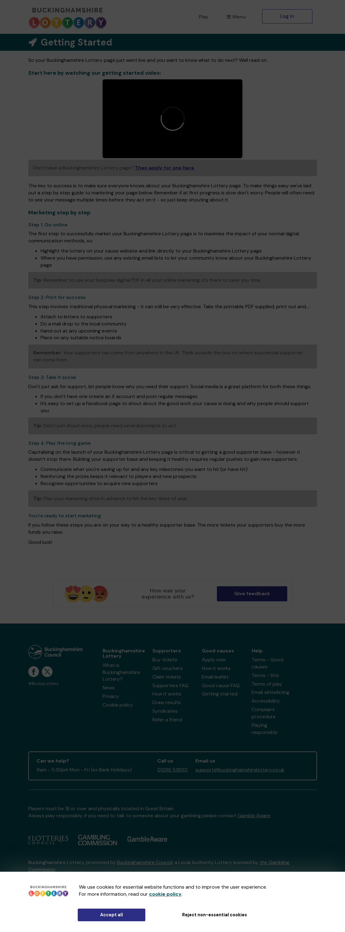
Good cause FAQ (221, 685)
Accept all (111, 915)
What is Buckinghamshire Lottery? (121, 672)
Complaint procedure (264, 713)
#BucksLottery (43, 683)
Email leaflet (215, 677)
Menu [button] (236, 17)
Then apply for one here (164, 168)
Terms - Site (265, 675)
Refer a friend (167, 719)
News (109, 687)
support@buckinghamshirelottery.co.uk (239, 770)
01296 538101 (172, 770)
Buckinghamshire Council (144, 862)
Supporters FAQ (170, 685)
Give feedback (252, 593)
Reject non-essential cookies (214, 915)
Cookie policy (118, 705)
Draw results (166, 702)
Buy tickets (164, 659)
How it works (166, 694)
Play (203, 17)
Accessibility (266, 701)
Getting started (219, 694)
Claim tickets (166, 677)
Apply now (214, 659)
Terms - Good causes (267, 663)
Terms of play (267, 684)
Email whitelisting (270, 692)
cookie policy (165, 894)
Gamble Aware (254, 815)
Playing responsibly (265, 728)
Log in (287, 16)
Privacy (111, 696)
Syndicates (165, 711)
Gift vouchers (167, 668)
